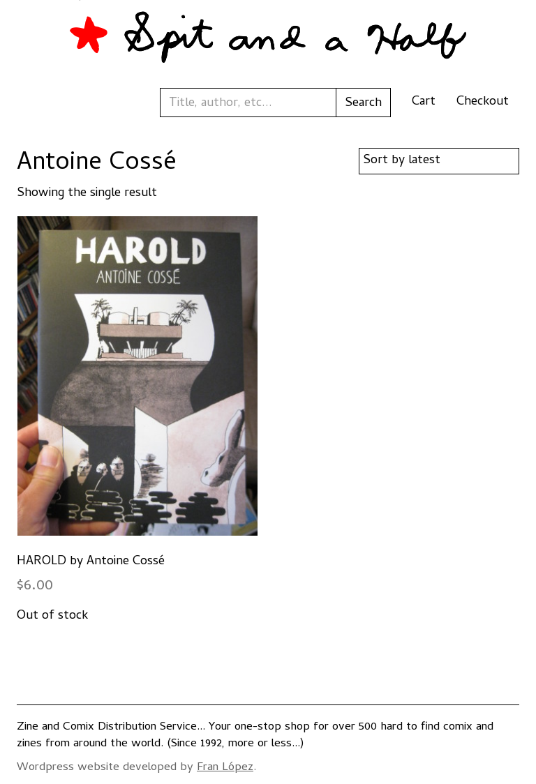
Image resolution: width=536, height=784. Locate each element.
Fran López (225, 768)
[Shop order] (439, 161)
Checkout (482, 102)
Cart (424, 102)
